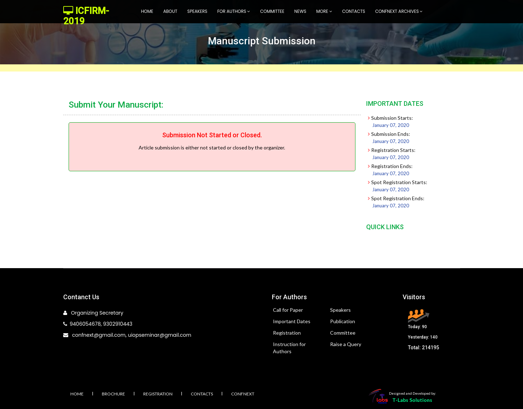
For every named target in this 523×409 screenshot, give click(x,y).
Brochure (113, 393)
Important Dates (291, 321)
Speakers (197, 11)
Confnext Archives (399, 11)
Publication (342, 321)
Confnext (242, 393)
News (300, 11)
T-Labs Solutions (412, 400)
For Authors (233, 11)
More (324, 11)
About (170, 11)
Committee (272, 11)
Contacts (353, 11)
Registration (287, 333)
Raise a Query (345, 344)
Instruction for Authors (289, 347)
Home (147, 11)
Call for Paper (288, 310)
